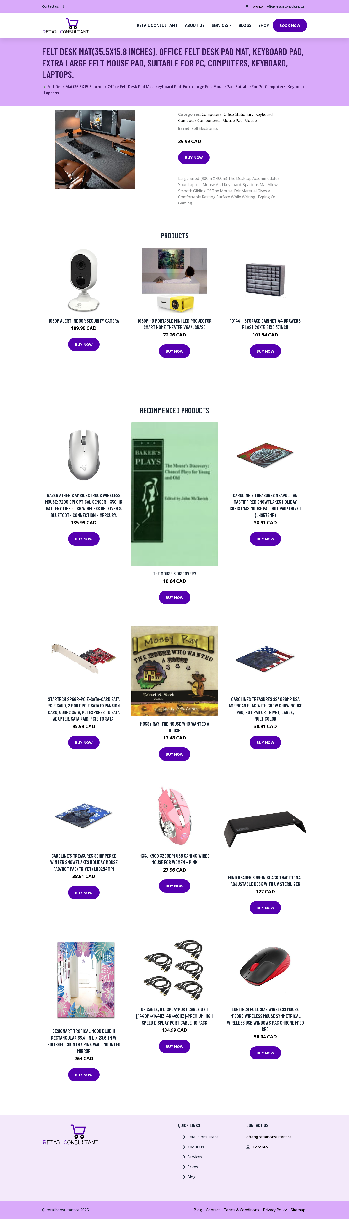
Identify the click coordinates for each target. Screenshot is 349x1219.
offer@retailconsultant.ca (284, 6)
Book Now (289, 25)
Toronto (253, 6)
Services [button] (220, 25)
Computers (212, 114)
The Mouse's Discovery (174, 573)
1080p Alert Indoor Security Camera (83, 321)
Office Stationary (238, 114)
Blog (191, 1177)
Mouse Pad (232, 120)
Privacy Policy (275, 1210)
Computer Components (199, 120)
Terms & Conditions (241, 1210)
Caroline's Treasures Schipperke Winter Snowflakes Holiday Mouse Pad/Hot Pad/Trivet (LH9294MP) (84, 862)
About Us (195, 1147)
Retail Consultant (157, 25)
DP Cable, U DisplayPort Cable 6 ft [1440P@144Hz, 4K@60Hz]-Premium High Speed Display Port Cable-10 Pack (174, 1015)
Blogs (245, 25)
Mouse (250, 120)
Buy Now (194, 157)
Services (194, 1156)
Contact (213, 1210)
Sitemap (298, 1210)
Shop (263, 25)
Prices (192, 1166)
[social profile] (63, 6)
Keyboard (264, 114)
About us (194, 25)
